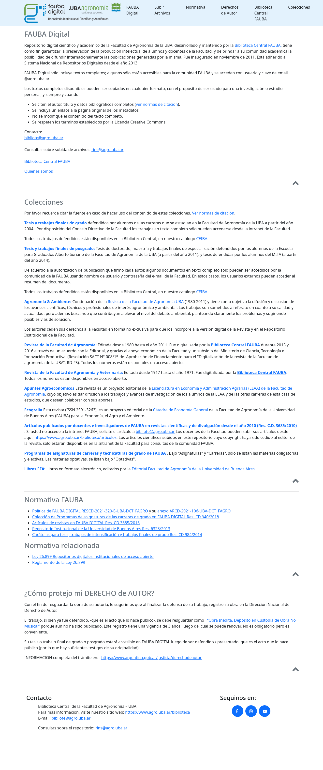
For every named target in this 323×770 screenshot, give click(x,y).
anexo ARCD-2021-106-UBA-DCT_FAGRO (194, 511)
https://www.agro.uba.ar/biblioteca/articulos (75, 437)
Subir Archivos (162, 10)
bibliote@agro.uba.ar (43, 137)
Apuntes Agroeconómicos (49, 388)
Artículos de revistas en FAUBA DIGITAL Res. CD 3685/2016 (86, 522)
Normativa (195, 7)
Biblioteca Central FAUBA (263, 13)
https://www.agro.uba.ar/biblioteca (157, 712)
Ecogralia (33, 410)
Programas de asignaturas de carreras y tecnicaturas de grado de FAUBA (95, 453)
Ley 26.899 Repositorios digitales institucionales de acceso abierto (93, 556)
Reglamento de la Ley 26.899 (58, 562)
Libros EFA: (34, 469)
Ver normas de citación (213, 213)
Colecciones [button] (299, 7)
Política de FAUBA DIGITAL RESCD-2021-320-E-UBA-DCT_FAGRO (90, 511)
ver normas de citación (157, 104)
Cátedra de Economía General (180, 410)
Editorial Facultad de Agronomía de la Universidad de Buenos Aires (193, 469)
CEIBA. (202, 238)
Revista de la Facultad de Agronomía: (60, 345)
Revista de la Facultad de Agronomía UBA (146, 301)
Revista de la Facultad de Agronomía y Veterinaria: (73, 372)
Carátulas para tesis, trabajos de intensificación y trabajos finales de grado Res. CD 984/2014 (117, 534)
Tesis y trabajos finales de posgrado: (59, 248)
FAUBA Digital (132, 10)
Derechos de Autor (230, 10)
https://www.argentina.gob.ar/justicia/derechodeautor (151, 657)
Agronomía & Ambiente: (47, 301)
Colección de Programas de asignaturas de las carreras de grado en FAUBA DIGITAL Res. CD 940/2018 (125, 517)
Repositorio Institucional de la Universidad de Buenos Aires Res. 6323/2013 (101, 528)
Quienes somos (38, 171)
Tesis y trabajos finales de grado (55, 223)
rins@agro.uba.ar (107, 149)
